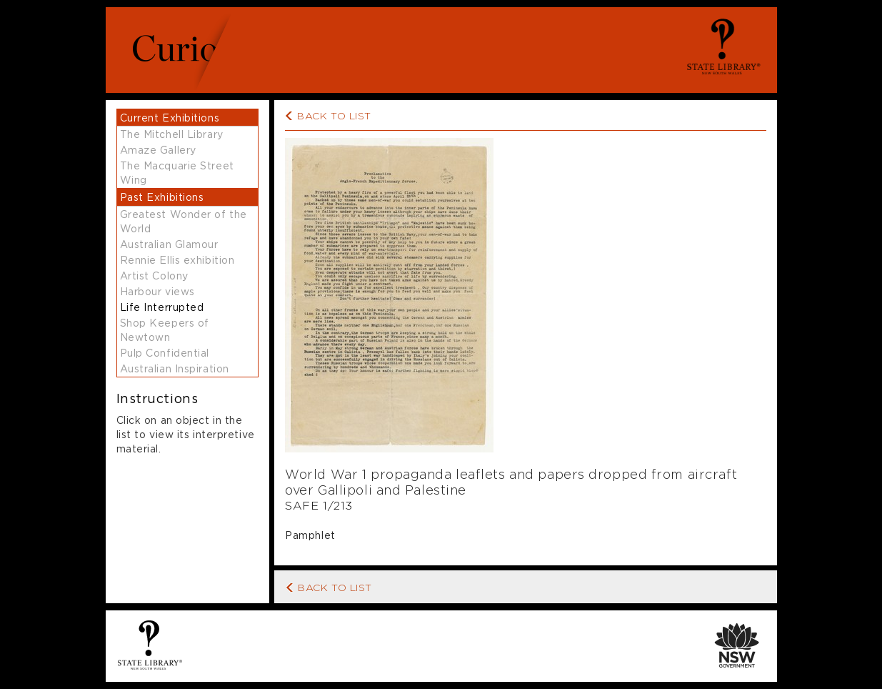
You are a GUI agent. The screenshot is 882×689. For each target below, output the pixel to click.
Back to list (334, 115)
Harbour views (157, 291)
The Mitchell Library (172, 134)
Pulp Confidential (165, 352)
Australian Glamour (169, 244)
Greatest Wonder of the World (183, 221)
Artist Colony (154, 275)
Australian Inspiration (174, 368)
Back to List (329, 586)
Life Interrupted (162, 307)
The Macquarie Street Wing (177, 172)
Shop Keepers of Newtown (164, 329)
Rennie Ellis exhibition (177, 259)
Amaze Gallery (158, 149)
